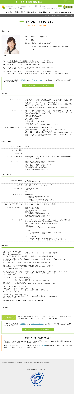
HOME (45, 15)
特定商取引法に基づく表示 (13, 362)
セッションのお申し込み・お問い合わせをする (38, 85)
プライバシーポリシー (37, 80)
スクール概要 (4, 362)
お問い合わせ (42, 6)
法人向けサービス (66, 12)
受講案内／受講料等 (20, 12)
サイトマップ (47, 362)
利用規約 (23, 80)
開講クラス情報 (31, 12)
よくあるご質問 (33, 6)
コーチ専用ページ (33, 362)
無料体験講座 (42, 345)
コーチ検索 (50, 15)
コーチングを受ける (54, 12)
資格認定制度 (43, 12)
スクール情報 (8, 12)
